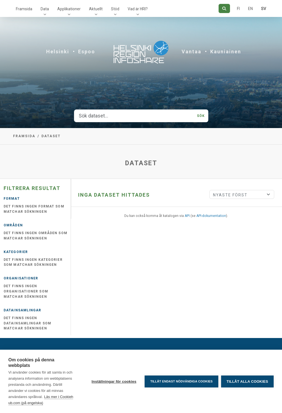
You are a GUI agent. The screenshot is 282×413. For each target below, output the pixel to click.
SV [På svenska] (263, 8)
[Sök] (224, 8)
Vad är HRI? (138, 9)
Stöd (115, 9)
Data (45, 9)
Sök (201, 116)
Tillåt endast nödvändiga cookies (181, 381)
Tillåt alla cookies (247, 381)
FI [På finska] (238, 8)
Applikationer (69, 9)
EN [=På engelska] (250, 8)
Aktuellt (96, 9)
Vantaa (191, 51)
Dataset (51, 136)
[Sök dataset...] (134, 115)
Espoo (86, 51)
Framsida (24, 9)
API (187, 216)
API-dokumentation (211, 216)
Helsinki (57, 51)
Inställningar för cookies (113, 381)
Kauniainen (225, 51)
